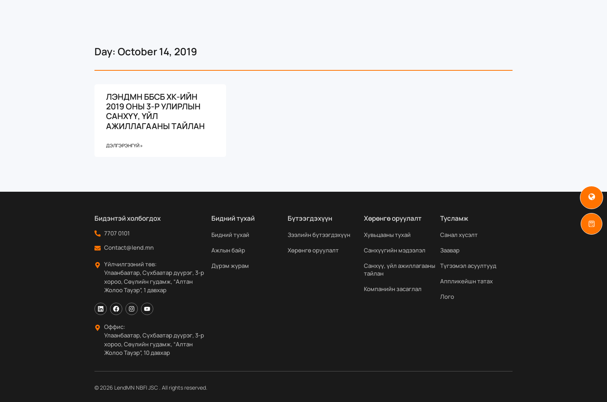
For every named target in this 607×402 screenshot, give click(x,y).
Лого (447, 297)
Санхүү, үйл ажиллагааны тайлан (399, 270)
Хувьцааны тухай (387, 235)
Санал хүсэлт (459, 235)
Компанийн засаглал (393, 289)
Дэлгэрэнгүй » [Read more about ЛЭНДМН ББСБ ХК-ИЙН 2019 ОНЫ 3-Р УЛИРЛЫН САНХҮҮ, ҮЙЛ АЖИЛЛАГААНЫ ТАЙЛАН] (124, 145)
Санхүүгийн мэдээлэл (394, 250)
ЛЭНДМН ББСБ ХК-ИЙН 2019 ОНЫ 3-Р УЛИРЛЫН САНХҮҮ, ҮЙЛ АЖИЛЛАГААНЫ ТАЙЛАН (155, 111)
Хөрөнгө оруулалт (313, 250)
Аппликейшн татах (466, 281)
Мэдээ (409, 22)
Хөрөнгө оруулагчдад (349, 22)
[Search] (531, 22)
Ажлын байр (228, 250)
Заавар (450, 250)
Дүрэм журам (230, 266)
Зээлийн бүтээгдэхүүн (319, 235)
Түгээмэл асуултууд (468, 266)
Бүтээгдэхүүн (272, 22)
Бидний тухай (210, 22)
